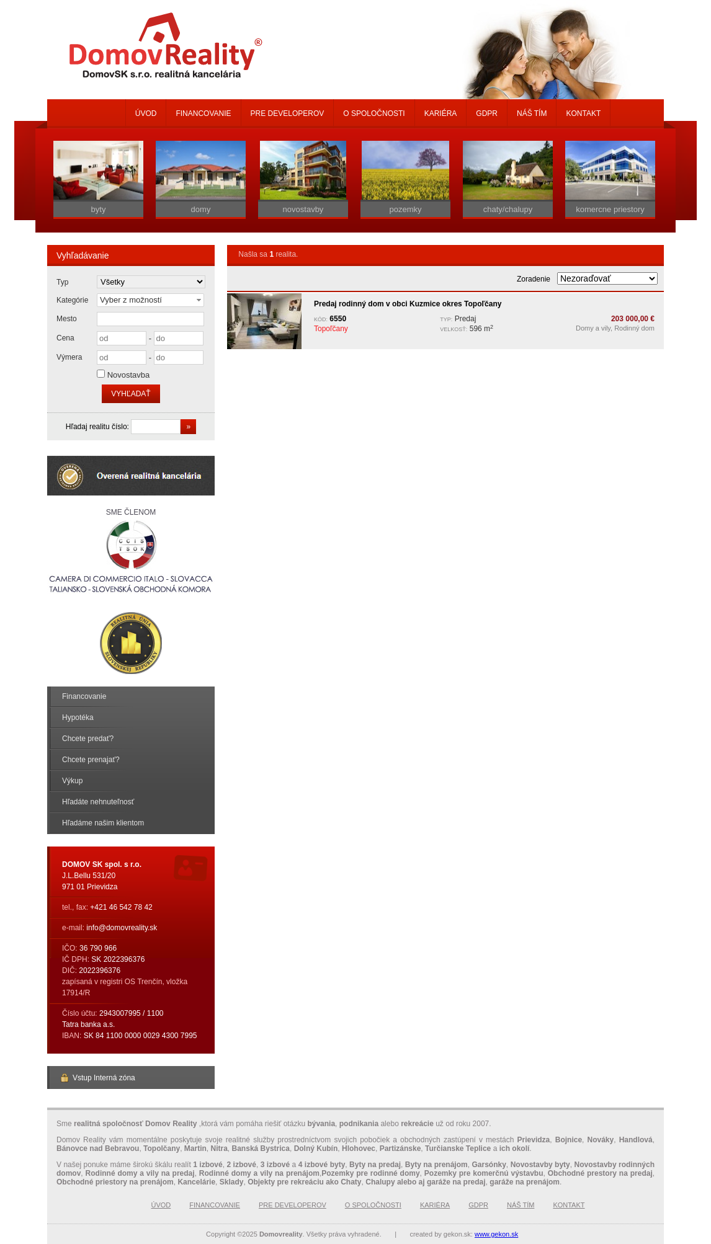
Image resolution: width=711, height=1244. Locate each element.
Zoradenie (533, 279)
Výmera (69, 357)
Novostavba (128, 375)
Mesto (66, 318)
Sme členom (131, 552)
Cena (65, 338)
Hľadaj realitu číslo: (99, 426)
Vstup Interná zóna (97, 1078)
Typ (62, 282)
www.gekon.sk (496, 1234)
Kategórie (72, 300)
